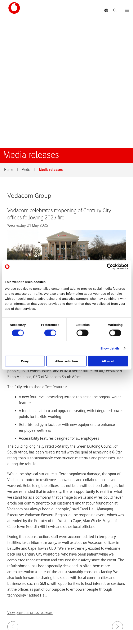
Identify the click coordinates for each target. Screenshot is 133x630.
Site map (23, 610)
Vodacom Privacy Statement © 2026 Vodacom (46, 600)
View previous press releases (30, 480)
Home (8, 37)
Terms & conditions (60, 610)
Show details (110, 348)
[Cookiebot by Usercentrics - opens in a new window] (110, 267)
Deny (25, 361)
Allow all (108, 361)
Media (26, 37)
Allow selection (66, 361)
